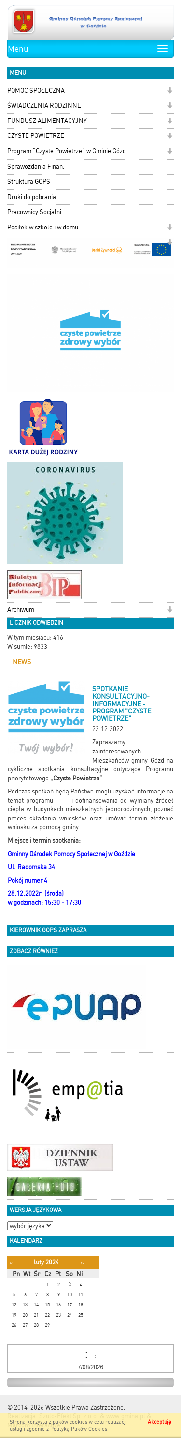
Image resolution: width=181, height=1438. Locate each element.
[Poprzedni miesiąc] (11, 1262)
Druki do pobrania (31, 197)
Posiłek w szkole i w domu (42, 227)
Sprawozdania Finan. (36, 166)
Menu (18, 49)
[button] (170, 91)
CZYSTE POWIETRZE (35, 135)
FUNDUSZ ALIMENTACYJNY (47, 120)
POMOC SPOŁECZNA (36, 90)
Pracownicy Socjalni (34, 211)
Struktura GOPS (28, 181)
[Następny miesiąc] (82, 1262)
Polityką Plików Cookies (78, 1429)
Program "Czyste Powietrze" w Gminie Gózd (66, 151)
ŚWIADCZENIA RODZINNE (44, 105)
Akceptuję (159, 1422)
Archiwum (20, 609)
